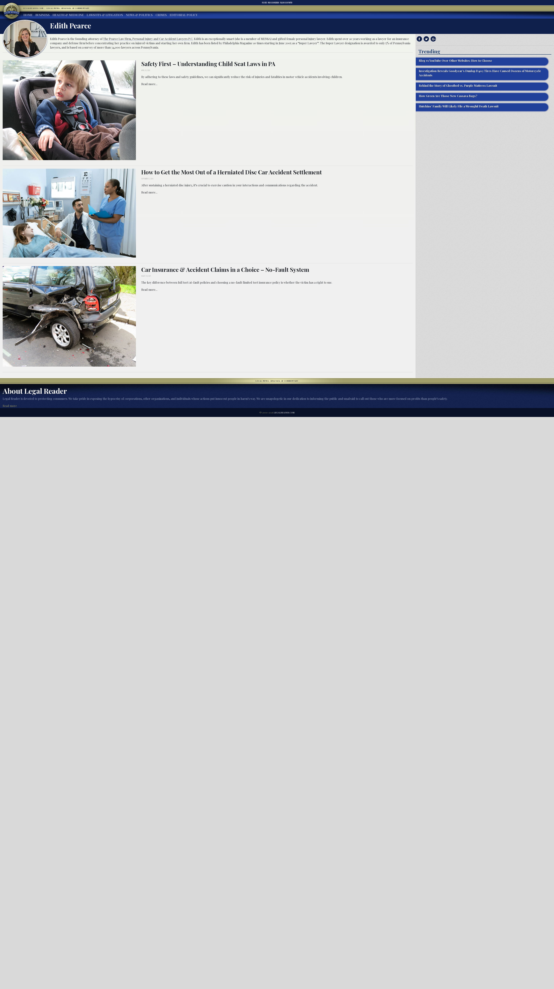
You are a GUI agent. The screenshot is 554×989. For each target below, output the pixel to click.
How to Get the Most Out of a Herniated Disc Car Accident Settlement (231, 172)
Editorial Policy (184, 15)
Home (28, 15)
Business (42, 15)
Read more (10, 406)
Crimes (161, 15)
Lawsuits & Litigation (105, 15)
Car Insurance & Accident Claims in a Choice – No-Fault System (225, 269)
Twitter (286, 2)
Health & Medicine (68, 15)
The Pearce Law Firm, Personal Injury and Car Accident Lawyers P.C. (148, 39)
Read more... (149, 84)
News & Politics (139, 15)
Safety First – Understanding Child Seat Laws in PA (208, 63)
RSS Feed (264, 2)
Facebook (273, 2)
